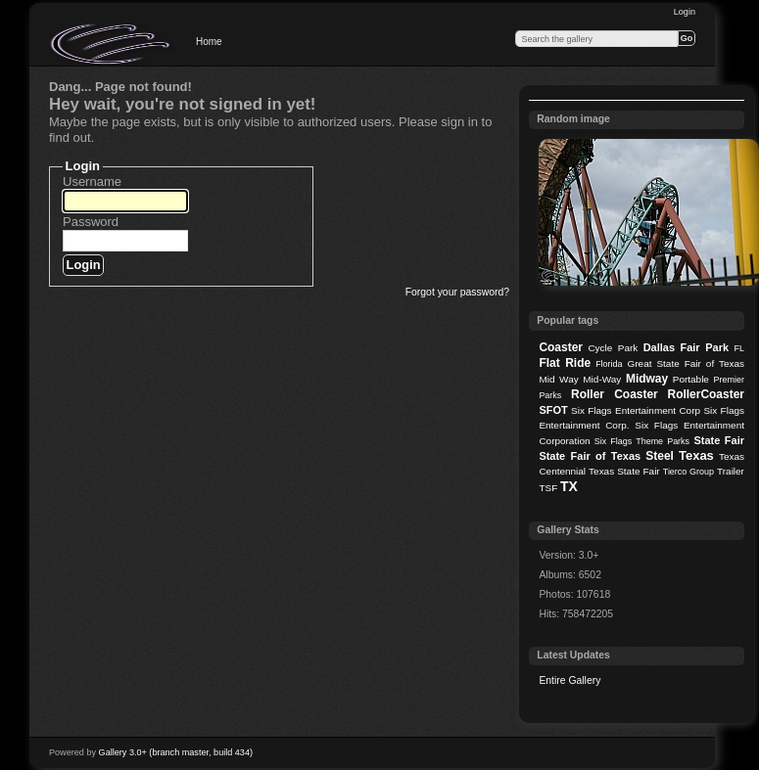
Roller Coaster (614, 394)
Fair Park (704, 347)
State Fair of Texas (589, 456)
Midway (647, 378)
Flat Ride (565, 363)
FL (739, 348)
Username (92, 181)
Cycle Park (613, 347)
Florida (608, 364)
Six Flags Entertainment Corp (635, 410)
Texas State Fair (624, 471)
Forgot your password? (457, 292)
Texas (696, 455)
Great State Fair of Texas (686, 363)
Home (209, 41)
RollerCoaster (705, 394)
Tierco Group (688, 471)
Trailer (730, 471)
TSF (548, 487)
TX (569, 486)
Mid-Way (602, 379)
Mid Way (558, 379)
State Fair (718, 440)
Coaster (561, 347)
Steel (659, 456)
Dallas (659, 347)
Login (684, 12)
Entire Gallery (569, 680)
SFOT (553, 410)
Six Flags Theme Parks (641, 441)
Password (91, 221)
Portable (691, 379)
